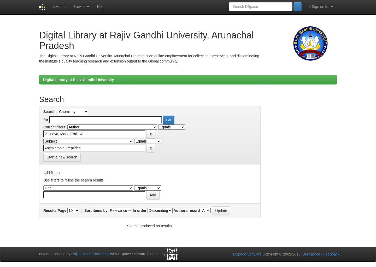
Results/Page (54, 210)
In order (139, 210)
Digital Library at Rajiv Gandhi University (78, 80)
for (45, 120)
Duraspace (311, 254)
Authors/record (186, 210)
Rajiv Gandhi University (90, 254)
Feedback (331, 254)
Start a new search (62, 157)
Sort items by (96, 210)
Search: (50, 112)
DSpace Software (247, 254)
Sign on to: (321, 6)
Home (59, 6)
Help (100, 6)
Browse (81, 6)
